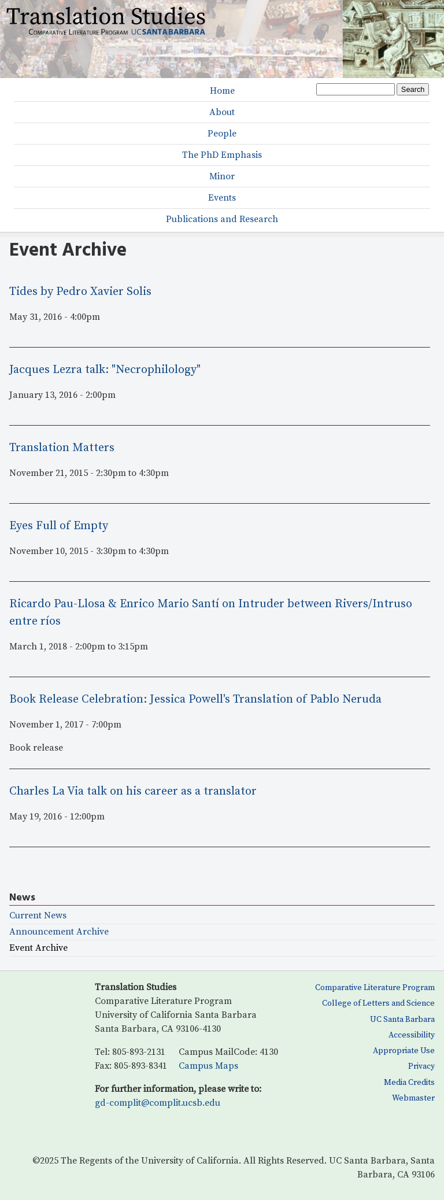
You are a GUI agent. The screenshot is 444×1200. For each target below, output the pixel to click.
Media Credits (409, 1082)
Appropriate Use (404, 1051)
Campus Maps (208, 1066)
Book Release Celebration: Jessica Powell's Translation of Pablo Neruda (195, 699)
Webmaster (413, 1098)
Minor (222, 176)
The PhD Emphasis (222, 155)
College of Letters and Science (378, 1003)
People (222, 133)
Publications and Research (222, 219)
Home (222, 91)
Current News (37, 915)
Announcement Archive (59, 931)
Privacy (421, 1066)
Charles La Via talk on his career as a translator (133, 791)
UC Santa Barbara (402, 1019)
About (222, 112)
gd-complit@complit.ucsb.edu (157, 1103)
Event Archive (38, 948)
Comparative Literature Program (375, 988)
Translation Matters (61, 448)
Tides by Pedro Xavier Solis (80, 292)
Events (222, 198)
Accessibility (411, 1035)
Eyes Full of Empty (58, 526)
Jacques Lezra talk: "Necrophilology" (105, 370)
